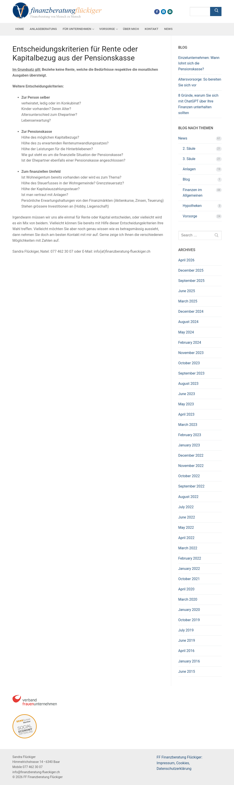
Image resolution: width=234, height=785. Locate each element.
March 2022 (187, 548)
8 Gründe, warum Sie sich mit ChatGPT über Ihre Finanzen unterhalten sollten (198, 104)
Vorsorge (190, 216)
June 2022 (186, 517)
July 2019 (186, 630)
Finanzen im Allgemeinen (192, 193)
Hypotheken (192, 206)
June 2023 (186, 394)
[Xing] (170, 11)
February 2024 (189, 342)
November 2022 (191, 466)
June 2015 (186, 671)
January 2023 (189, 445)
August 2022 (188, 497)
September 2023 (191, 373)
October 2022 (189, 476)
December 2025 (191, 270)
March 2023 (187, 425)
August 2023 (188, 383)
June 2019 (186, 640)
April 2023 (186, 414)
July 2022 (186, 507)
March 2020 (187, 599)
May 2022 (186, 527)
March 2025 (187, 301)
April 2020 (186, 589)
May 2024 (186, 332)
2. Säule (189, 148)
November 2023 (191, 353)
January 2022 (189, 568)
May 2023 (186, 404)
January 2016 (189, 661)
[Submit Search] (216, 11)
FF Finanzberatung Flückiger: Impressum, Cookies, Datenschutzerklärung (179, 763)
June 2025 (186, 291)
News (182, 138)
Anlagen (189, 169)
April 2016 (186, 651)
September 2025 (191, 281)
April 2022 (186, 538)
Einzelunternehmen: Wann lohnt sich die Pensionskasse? (198, 63)
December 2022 (191, 455)
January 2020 (189, 610)
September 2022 (191, 486)
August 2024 (188, 322)
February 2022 (189, 558)
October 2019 (189, 620)
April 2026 (186, 260)
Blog (186, 179)
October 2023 (189, 363)
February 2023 (189, 435)
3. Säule (189, 159)
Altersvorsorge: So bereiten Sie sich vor (199, 82)
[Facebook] (156, 11)
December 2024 (191, 311)
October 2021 (189, 579)
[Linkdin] (163, 11)
